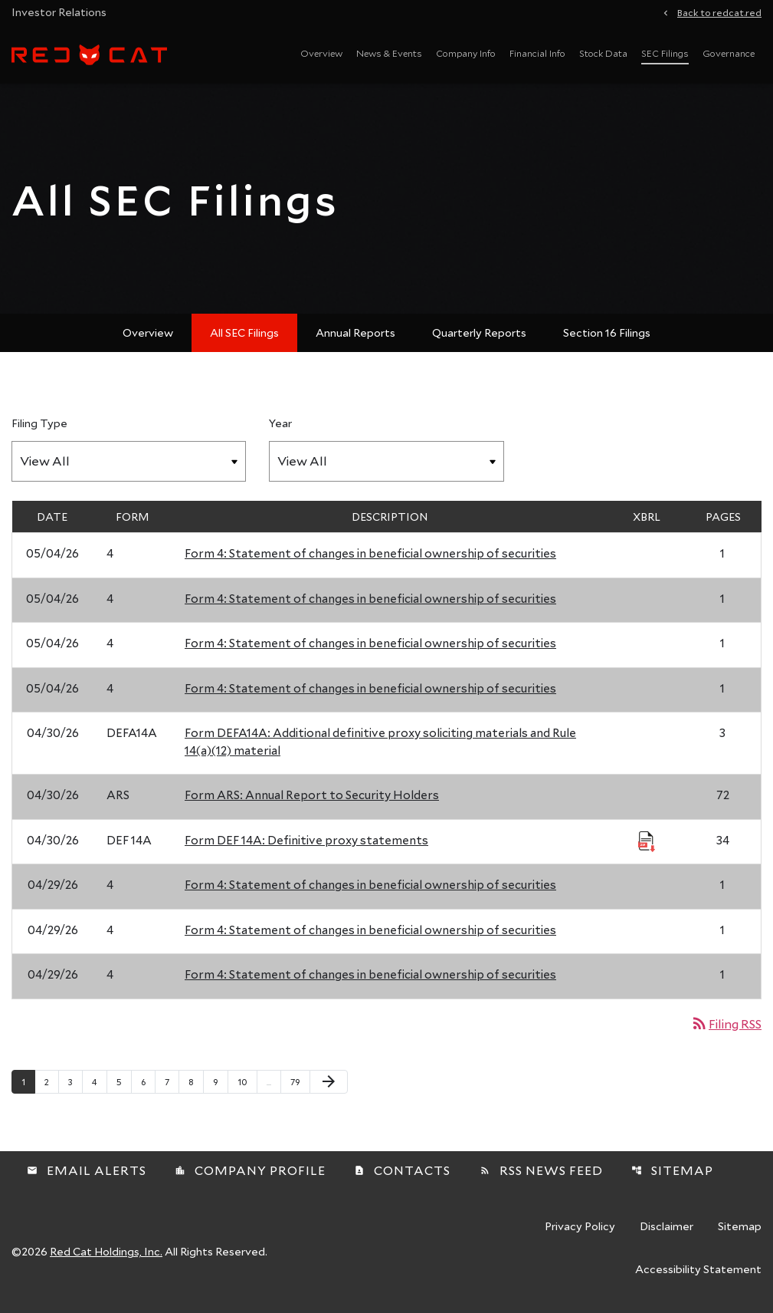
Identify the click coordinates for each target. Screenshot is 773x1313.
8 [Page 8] (196, 1081)
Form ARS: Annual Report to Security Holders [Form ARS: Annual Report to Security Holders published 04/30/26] (312, 794)
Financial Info (537, 53)
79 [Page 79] (300, 1081)
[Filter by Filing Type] (128, 461)
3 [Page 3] (75, 1081)
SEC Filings (665, 53)
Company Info (466, 53)
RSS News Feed (541, 1170)
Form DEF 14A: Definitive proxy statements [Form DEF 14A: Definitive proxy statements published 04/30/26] (306, 839)
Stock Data (603, 53)
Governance (729, 53)
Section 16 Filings (606, 332)
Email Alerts (86, 1170)
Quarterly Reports (479, 332)
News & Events (389, 53)
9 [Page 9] (220, 1081)
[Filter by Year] (386, 461)
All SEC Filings (244, 332)
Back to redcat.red (719, 11)
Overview (321, 53)
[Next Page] (329, 1082)
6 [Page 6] (148, 1081)
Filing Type (39, 423)
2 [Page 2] (51, 1081)
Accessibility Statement (698, 1270)
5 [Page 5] (124, 1081)
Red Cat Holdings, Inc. (106, 1251)
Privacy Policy (580, 1227)
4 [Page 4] (99, 1081)
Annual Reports (355, 332)
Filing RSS (726, 1023)
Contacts (402, 1170)
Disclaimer (666, 1227)
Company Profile (250, 1170)
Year (280, 423)
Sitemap (672, 1170)
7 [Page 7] (171, 1081)
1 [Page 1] (28, 1081)
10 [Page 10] (247, 1081)
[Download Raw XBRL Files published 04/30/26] (646, 840)
